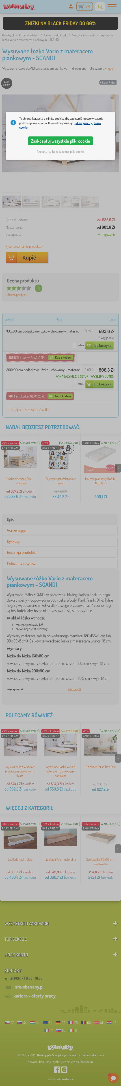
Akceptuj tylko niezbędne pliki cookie (60, 151)
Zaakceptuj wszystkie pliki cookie (60, 141)
